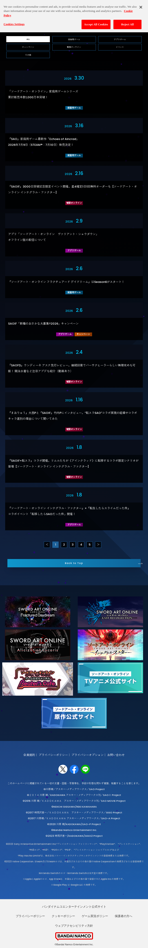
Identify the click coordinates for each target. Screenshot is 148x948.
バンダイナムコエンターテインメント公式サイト (74, 906)
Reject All (127, 21)
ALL (28, 39)
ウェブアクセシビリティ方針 (74, 925)
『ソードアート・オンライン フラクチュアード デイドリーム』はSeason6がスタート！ (66, 282)
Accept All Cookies (96, 21)
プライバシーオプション (87, 755)
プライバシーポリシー (53, 755)
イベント (120, 47)
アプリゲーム (120, 39)
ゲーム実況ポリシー (95, 916)
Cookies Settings (14, 20)
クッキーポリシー (63, 916)
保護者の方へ (123, 916)
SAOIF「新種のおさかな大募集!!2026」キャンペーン (43, 323)
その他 (28, 55)
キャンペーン (28, 47)
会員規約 (29, 755)
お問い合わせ (116, 755)
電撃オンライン (74, 47)
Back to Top (74, 563)
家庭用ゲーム (74, 39)
